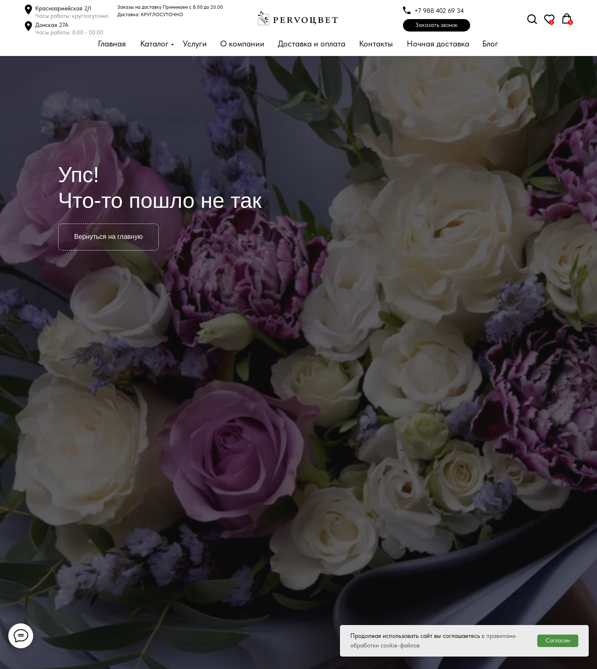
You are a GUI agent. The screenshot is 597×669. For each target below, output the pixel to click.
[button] (436, 25)
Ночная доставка (438, 44)
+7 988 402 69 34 (439, 11)
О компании (242, 44)
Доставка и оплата (311, 44)
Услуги (195, 44)
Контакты (376, 44)
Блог (490, 44)
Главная (112, 44)
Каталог (154, 44)
